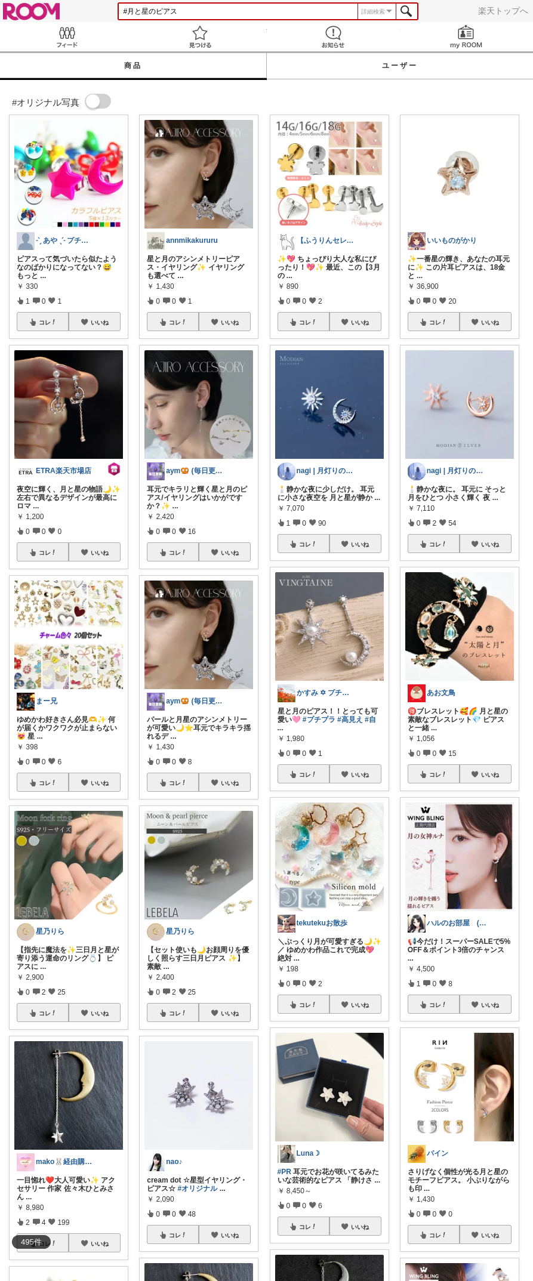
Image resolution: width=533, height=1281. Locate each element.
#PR (284, 1172)
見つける (199, 36)
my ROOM (466, 36)
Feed (66, 36)
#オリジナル (198, 1188)
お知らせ (333, 36)
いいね (100, 322)
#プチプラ (319, 719)
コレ (48, 322)
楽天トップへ (503, 11)
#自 (370, 719)
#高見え (350, 719)
